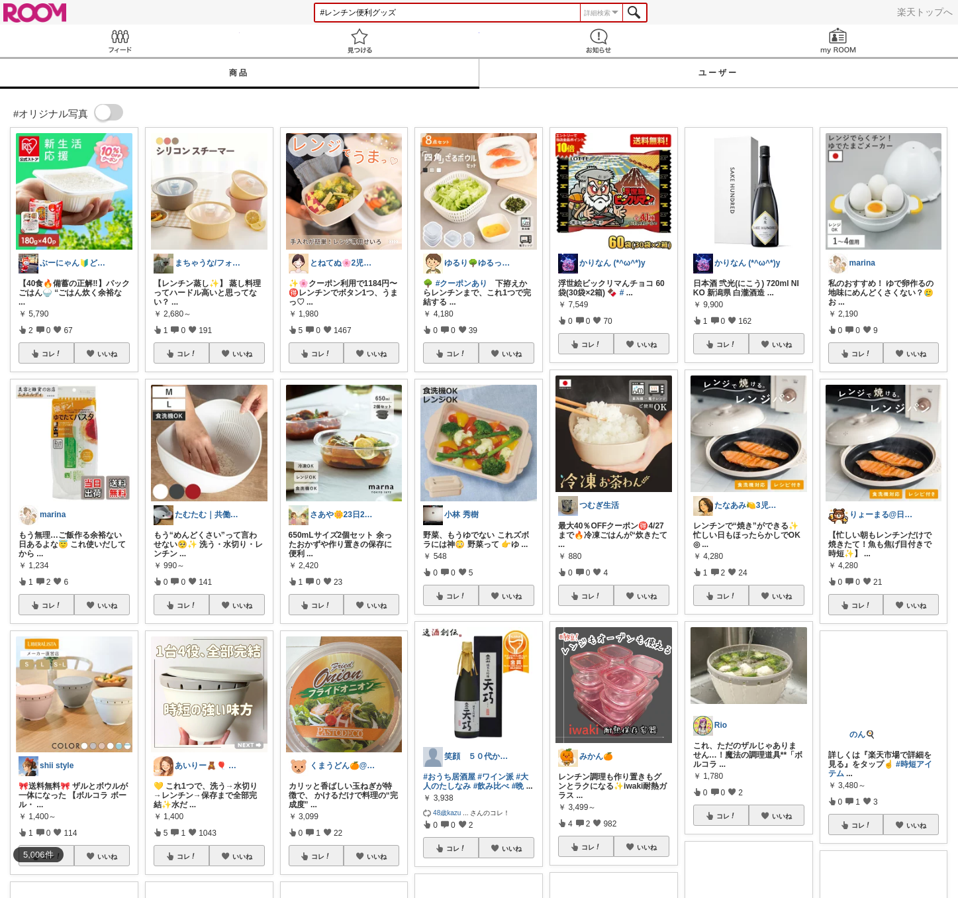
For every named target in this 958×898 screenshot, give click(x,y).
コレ (52, 353)
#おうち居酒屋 (449, 776)
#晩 (518, 786)
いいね (107, 353)
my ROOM (838, 41)
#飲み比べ (491, 786)
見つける (359, 41)
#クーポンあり (462, 283)
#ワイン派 (495, 776)
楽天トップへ (925, 12)
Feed (120, 41)
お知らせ (599, 41)
